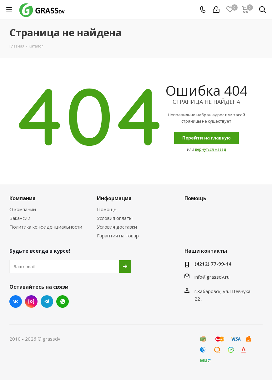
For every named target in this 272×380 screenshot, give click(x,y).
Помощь (107, 209)
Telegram (47, 301)
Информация (114, 198)
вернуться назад (210, 149)
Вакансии (19, 218)
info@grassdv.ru (211, 277)
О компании (22, 209)
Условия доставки (117, 227)
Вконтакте (15, 301)
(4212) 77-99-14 (212, 264)
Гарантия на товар (118, 235)
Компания (22, 198)
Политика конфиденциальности (45, 227)
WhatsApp (62, 301)
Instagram (31, 301)
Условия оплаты (115, 218)
